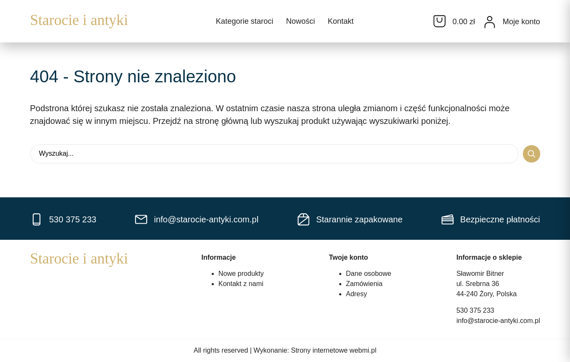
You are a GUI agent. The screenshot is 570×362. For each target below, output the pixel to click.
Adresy (356, 293)
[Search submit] (531, 154)
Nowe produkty (241, 273)
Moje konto (521, 21)
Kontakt (341, 21)
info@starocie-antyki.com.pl (498, 320)
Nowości (300, 21)
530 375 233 (475, 310)
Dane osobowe (368, 273)
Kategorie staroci (244, 21)
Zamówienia (364, 283)
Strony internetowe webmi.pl (334, 350)
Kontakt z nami (241, 283)
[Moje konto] (489, 22)
